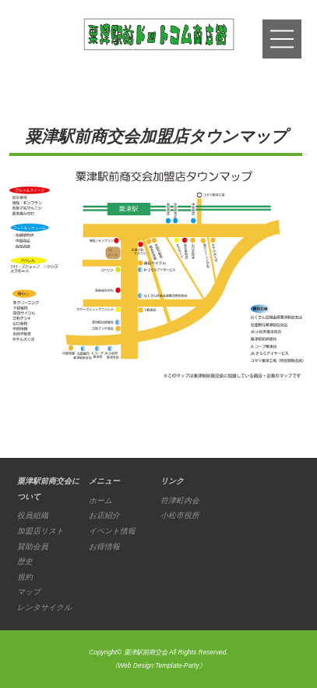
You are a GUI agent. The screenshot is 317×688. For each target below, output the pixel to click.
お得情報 (104, 546)
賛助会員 (32, 546)
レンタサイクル (44, 607)
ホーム (100, 500)
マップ (29, 591)
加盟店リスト (40, 531)
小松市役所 (179, 515)
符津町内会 (179, 500)
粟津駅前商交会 (145, 652)
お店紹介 (104, 515)
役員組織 (32, 515)
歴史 (25, 561)
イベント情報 (112, 531)
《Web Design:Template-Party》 (158, 665)
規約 (25, 577)
